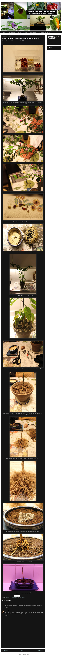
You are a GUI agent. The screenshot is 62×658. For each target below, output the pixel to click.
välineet (23, 597)
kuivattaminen (14, 597)
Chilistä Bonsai (33, 32)
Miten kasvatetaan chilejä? (44, 32)
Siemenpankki (12, 32)
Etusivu (5, 32)
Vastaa (6, 607)
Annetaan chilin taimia (22, 32)
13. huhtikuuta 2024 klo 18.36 (14, 610)
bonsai (7, 597)
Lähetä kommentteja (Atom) (24, 654)
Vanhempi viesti (40, 650)
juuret (10, 597)
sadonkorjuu (19, 597)
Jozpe (6, 610)
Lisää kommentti (5, 618)
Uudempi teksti (5, 650)
